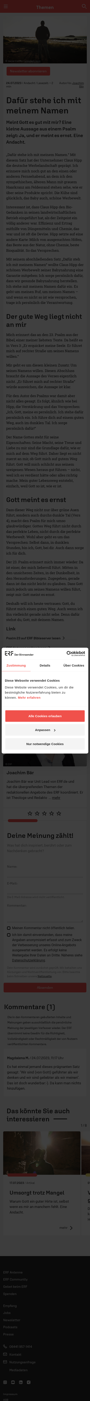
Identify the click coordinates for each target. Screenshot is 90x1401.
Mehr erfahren (29, 697)
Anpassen (45, 730)
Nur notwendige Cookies (45, 744)
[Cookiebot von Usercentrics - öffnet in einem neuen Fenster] (66, 653)
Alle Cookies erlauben (45, 716)
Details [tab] (45, 665)
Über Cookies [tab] (73, 665)
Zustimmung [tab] (16, 665)
